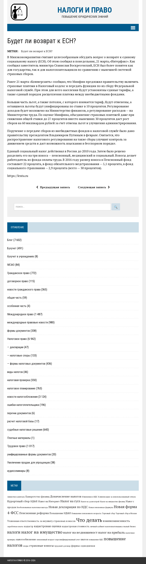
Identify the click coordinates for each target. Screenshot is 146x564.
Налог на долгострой (90, 501)
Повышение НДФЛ (60, 513)
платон (84, 539)
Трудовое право (16, 446)
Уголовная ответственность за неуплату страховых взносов (41, 521)
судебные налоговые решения (24, 429)
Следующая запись (94, 187)
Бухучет (11, 248)
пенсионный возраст (46, 539)
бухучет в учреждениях (20, 256)
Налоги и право (15, 560)
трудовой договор (62, 546)
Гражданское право (18, 273)
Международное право (20, 314)
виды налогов (15, 372)
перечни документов (19, 413)
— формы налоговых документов (26, 363)
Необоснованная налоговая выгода (32, 507)
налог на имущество (41, 532)
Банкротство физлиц (37, 496)
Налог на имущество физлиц (112, 501)
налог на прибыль (111, 532)
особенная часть (16, 306)
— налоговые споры (18, 355)
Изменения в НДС (89, 497)
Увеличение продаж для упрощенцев (28, 462)
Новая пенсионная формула (101, 507)
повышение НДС (96, 539)
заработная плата (15, 526)
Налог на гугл (70, 501)
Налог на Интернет (49, 501)
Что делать (89, 520)
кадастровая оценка (47, 526)
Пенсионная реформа (34, 513)
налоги (13, 532)
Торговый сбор (108, 513)
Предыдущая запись (53, 187)
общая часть (14, 297)
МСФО (10, 264)
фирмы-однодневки (83, 545)
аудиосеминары (16, 471)
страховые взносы (41, 546)
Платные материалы (19, 438)
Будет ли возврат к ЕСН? (36, 51)
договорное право (17, 281)
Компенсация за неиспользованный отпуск (117, 497)
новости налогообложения (22, 396)
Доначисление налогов (65, 496)
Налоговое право (17, 339)
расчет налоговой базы (20, 421)
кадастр (28, 526)
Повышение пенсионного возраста (86, 513)
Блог (10, 240)
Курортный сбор (18, 501)
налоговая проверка (18, 380)
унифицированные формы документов (29, 454)
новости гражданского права (23, 289)
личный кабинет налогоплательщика (106, 526)
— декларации (15, 347)
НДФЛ (33, 501)
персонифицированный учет (67, 539)
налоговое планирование (21, 388)
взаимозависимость (116, 521)
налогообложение (26, 539)
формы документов (18, 330)
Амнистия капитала (16, 497)
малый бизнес (129, 526)
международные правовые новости (27, 322)
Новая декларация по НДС (68, 507)
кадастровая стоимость (76, 526)
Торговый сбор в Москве (126, 513)
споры (25, 546)
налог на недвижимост (80, 532)
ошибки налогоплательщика (23, 405)
